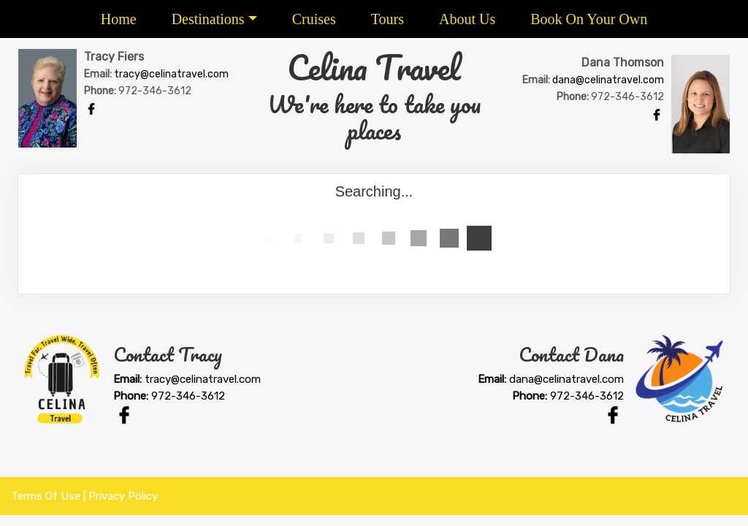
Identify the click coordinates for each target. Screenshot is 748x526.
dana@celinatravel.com (608, 80)
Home (119, 19)
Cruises (314, 19)
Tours (387, 19)
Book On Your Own (588, 19)
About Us (467, 19)
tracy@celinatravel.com (171, 74)
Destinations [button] (208, 19)
